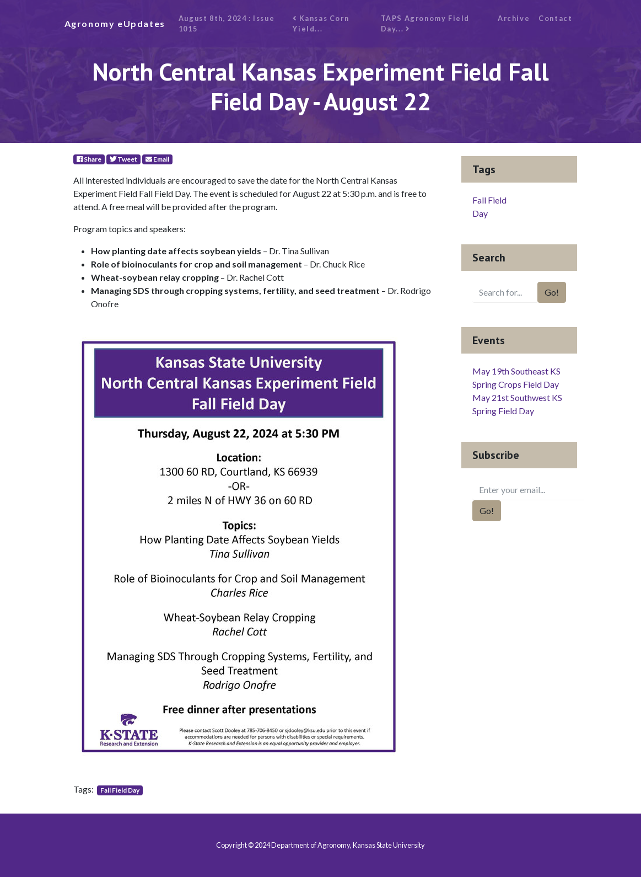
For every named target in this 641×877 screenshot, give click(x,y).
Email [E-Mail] (157, 159)
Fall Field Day (119, 790)
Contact (555, 18)
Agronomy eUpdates (114, 23)
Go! (552, 292)
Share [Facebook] (89, 159)
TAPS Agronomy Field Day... (425, 23)
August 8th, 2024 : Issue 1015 (226, 23)
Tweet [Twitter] (123, 159)
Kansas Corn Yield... (321, 23)
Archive (514, 18)
